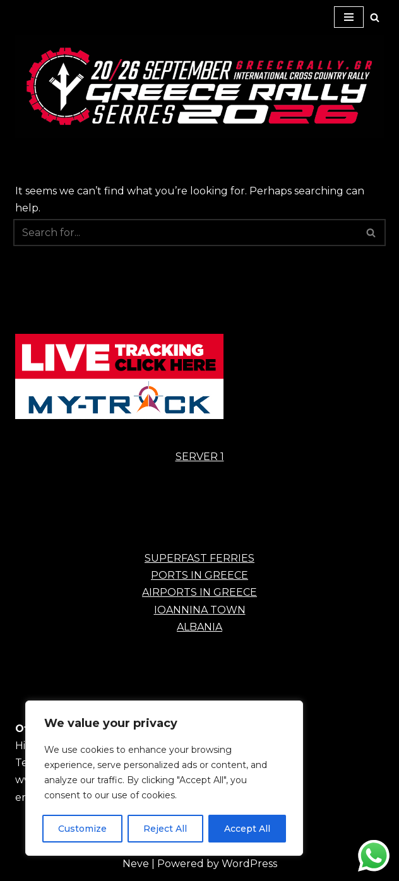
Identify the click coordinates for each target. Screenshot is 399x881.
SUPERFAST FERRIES (199, 558)
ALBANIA (199, 627)
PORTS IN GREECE (199, 575)
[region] (164, 778)
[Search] (374, 17)
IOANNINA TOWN (200, 610)
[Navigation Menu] (349, 17)
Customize (82, 828)
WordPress (249, 864)
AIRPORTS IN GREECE (199, 592)
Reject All (165, 828)
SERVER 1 (200, 457)
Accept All (247, 828)
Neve (135, 864)
